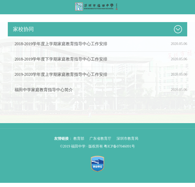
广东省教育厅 (100, 139)
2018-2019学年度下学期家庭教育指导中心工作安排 (61, 59)
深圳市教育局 (127, 139)
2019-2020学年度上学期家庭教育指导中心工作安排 (61, 74)
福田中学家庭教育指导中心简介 (44, 90)
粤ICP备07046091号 (119, 146)
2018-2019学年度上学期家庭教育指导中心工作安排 (61, 44)
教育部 (78, 139)
